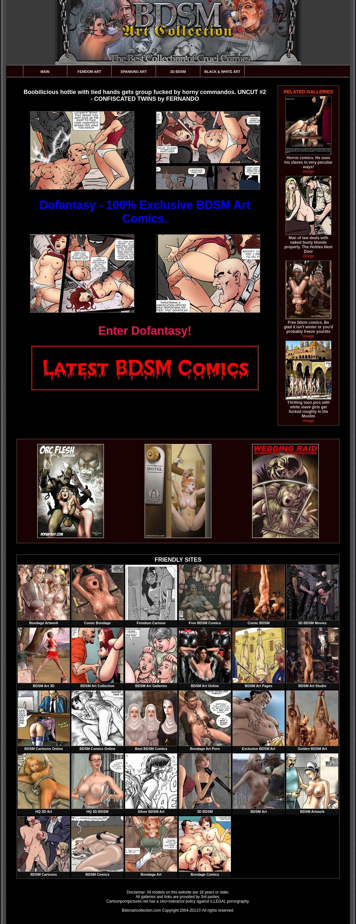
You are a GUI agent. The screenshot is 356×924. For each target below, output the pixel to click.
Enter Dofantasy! (144, 330)
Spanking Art (134, 72)
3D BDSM (178, 72)
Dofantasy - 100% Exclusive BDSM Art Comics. (144, 211)
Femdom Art (89, 72)
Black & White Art (222, 72)
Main (45, 72)
